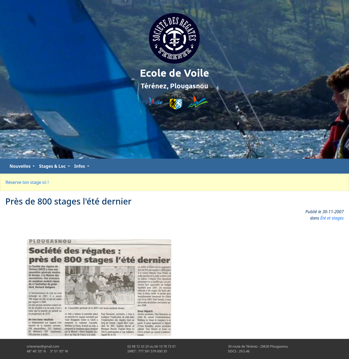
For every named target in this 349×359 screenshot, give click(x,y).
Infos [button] (80, 166)
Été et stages (332, 218)
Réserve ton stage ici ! (27, 182)
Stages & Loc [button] (53, 166)
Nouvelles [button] (21, 166)
